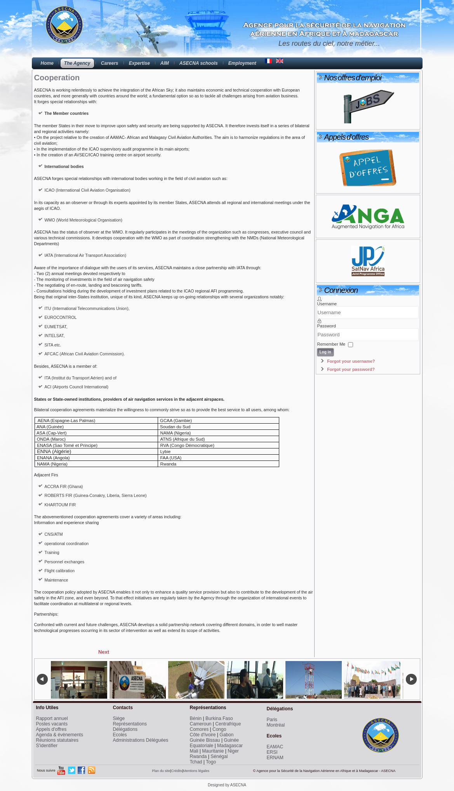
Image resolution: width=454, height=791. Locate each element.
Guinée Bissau (205, 740)
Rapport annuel (52, 718)
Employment (242, 63)
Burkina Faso (219, 718)
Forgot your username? (351, 361)
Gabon (226, 734)
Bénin (196, 718)
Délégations (125, 729)
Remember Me (331, 344)
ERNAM (275, 757)
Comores (199, 729)
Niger (233, 751)
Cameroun (201, 724)
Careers (109, 63)
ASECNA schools (198, 63)
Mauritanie (213, 751)
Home (47, 63)
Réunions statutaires (57, 740)
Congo (219, 729)
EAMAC (275, 746)
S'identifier (47, 745)
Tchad (196, 762)
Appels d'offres (51, 729)
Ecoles (120, 734)
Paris (272, 719)
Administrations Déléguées (141, 740)
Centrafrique (228, 724)
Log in (325, 352)
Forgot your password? (351, 369)
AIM (164, 63)
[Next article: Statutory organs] (103, 652)
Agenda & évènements (59, 734)
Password (326, 326)
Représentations (130, 724)
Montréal (276, 725)
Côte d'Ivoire (203, 734)
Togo (211, 762)
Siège (119, 718)
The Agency (77, 63)
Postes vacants (52, 724)
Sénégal (219, 756)
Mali (194, 751)
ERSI (272, 752)
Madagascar (230, 745)
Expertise (139, 63)
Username (327, 303)
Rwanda (198, 756)
